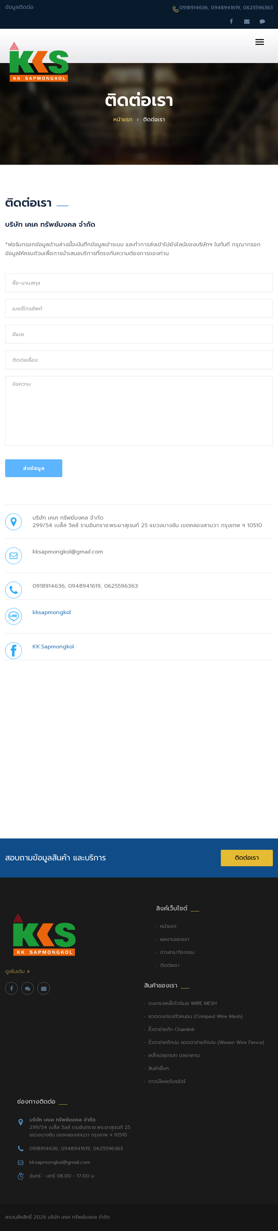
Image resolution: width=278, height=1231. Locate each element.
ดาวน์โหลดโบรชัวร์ (167, 1081)
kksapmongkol (52, 612)
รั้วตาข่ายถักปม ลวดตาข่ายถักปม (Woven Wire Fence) (206, 1042)
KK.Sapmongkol (53, 647)
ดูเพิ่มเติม (15, 971)
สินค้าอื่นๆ (158, 1068)
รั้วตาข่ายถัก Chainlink (171, 1029)
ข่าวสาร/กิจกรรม (177, 952)
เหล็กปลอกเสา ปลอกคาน (174, 1055)
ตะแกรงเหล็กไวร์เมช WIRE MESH (182, 1003)
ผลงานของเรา (174, 939)
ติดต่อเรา (247, 857)
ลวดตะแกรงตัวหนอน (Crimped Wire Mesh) (195, 1016)
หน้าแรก (122, 120)
